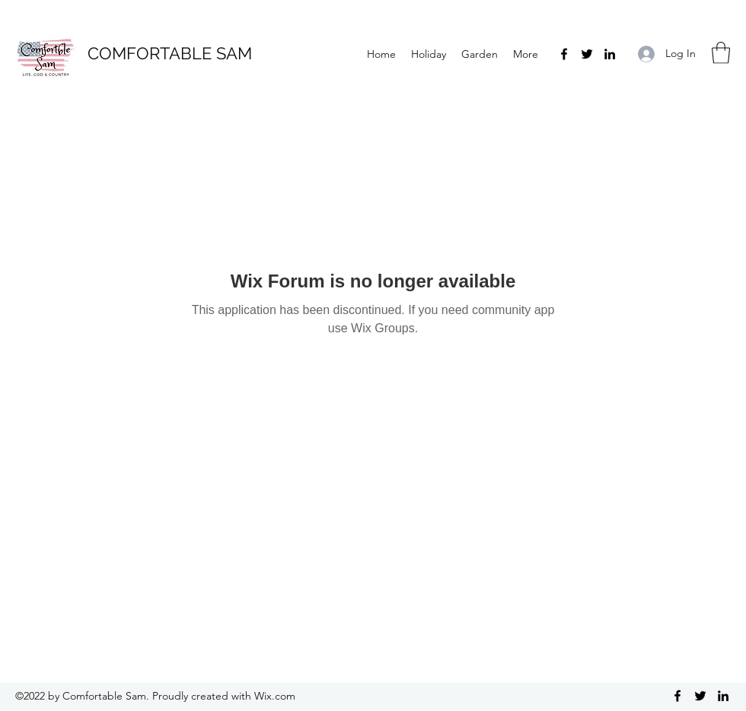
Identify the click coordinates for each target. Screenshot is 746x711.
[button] (721, 53)
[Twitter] (587, 54)
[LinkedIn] (609, 54)
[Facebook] (564, 54)
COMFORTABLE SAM (170, 53)
